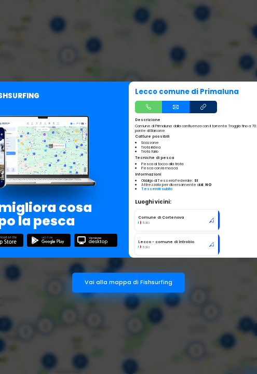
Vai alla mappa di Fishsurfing (128, 282)
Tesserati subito (156, 189)
